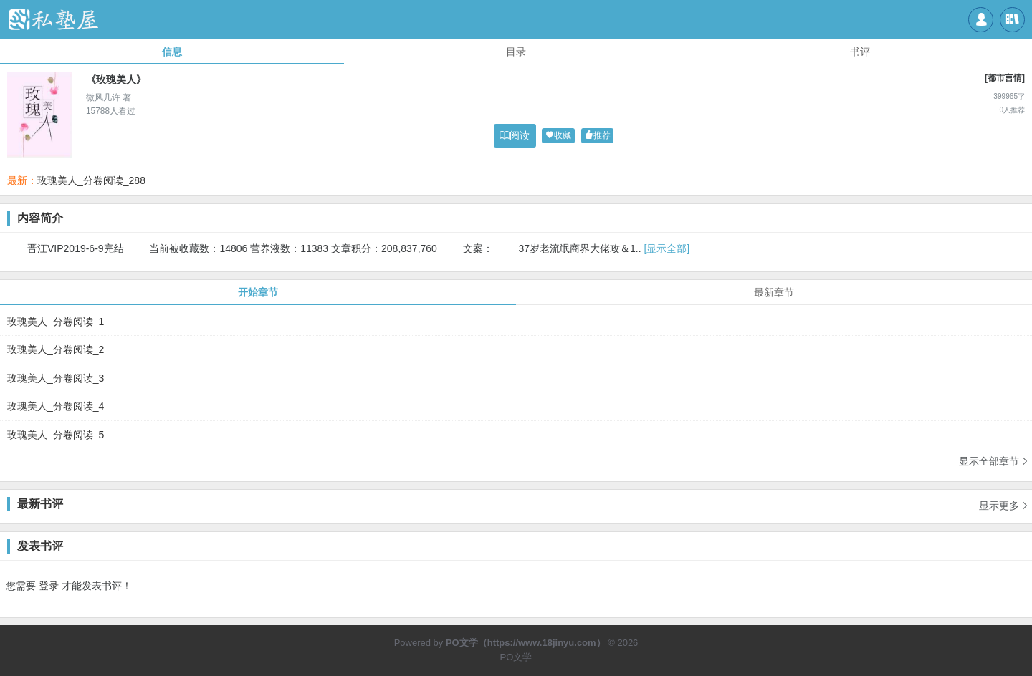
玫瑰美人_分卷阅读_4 (55, 406)
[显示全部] (666, 248)
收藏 (558, 136)
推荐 (598, 136)
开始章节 (258, 292)
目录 (516, 51)
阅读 (515, 135)
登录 (49, 586)
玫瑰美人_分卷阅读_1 (55, 321)
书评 (860, 51)
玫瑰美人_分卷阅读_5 (55, 434)
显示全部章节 (994, 460)
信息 (172, 51)
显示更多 (1004, 500)
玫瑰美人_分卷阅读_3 (55, 378)
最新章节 (774, 292)
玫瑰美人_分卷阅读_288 (91, 180)
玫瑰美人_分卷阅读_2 (55, 349)
